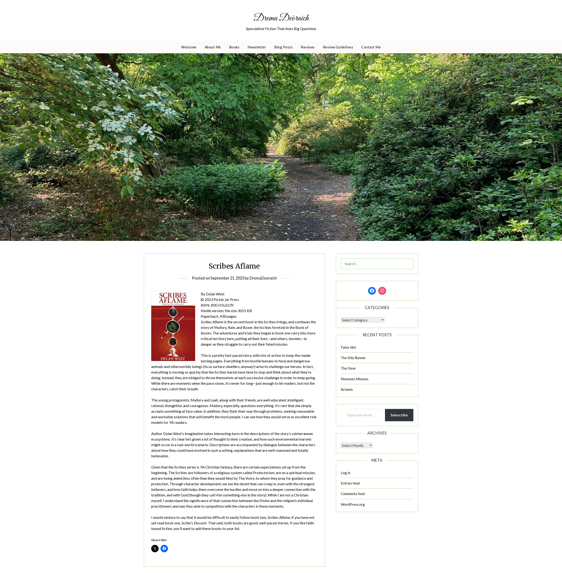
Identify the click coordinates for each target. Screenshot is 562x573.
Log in (345, 473)
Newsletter (257, 47)
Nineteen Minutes (354, 379)
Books (234, 47)
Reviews (308, 47)
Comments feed (353, 494)
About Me (213, 47)
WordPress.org (353, 505)
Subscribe (399, 415)
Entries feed (350, 484)
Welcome (189, 47)
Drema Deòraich (281, 18)
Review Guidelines (338, 47)
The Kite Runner (353, 358)
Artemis (347, 390)
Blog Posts (283, 47)
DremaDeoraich (264, 278)
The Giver (348, 369)
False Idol (348, 348)
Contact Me (371, 47)
